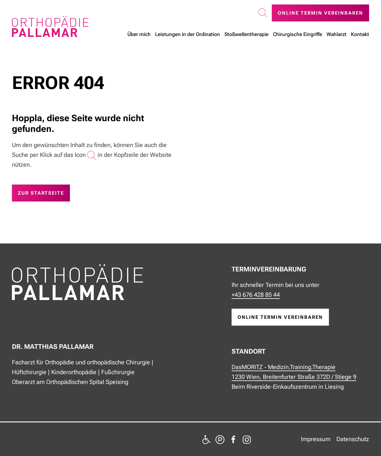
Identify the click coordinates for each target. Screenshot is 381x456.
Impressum (315, 439)
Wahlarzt (336, 34)
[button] (262, 13)
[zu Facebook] (233, 439)
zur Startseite (41, 193)
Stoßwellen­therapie (246, 34)
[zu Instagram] (246, 439)
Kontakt (360, 34)
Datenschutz (352, 439)
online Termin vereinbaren (280, 317)
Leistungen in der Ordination (187, 34)
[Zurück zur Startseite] (50, 26)
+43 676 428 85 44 (256, 294)
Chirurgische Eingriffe (297, 34)
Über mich (139, 34)
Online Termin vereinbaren (320, 13)
